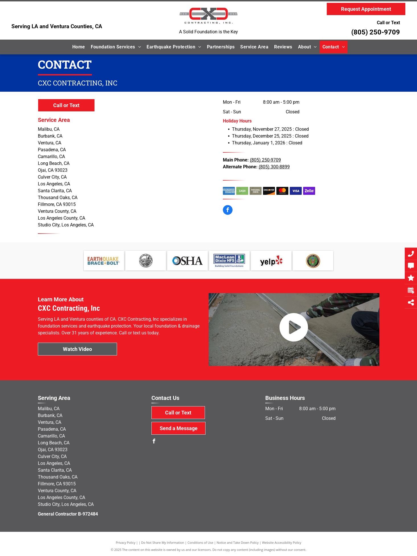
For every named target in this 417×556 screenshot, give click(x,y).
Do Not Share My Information (162, 542)
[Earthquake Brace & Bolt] (104, 261)
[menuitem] (78, 47)
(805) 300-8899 (274, 166)
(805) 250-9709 (375, 32)
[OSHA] (187, 261)
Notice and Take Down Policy (238, 542)
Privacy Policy (125, 542)
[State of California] (145, 261)
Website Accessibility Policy (281, 542)
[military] (313, 261)
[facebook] (228, 210)
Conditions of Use (200, 542)
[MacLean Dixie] (229, 261)
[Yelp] (271, 261)
